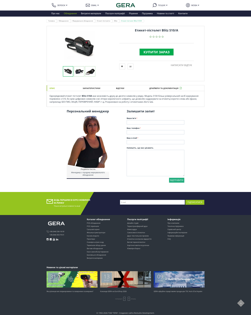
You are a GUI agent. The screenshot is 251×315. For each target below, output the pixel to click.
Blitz (115, 21)
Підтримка (147, 13)
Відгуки (120, 88)
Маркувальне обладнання (82, 21)
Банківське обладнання (96, 255)
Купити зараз (157, 52)
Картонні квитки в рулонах (138, 245)
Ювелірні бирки (133, 248)
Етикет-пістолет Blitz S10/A (131, 21)
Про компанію (173, 223)
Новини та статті (165, 13)
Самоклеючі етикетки (136, 232)
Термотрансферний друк (137, 226)
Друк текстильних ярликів (138, 236)
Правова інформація (175, 236)
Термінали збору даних (96, 245)
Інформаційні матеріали (177, 232)
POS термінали (93, 226)
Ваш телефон (133, 128)
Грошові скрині (93, 229)
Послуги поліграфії (115, 13)
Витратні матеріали (91, 13)
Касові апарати (93, 236)
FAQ (169, 239)
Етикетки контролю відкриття (139, 239)
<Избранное (122, 66)
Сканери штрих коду (95, 242)
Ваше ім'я (131, 118)
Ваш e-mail (132, 138)
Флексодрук (132, 229)
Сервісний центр (174, 229)
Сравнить (130, 66)
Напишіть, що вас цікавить (140, 148)
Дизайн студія (132, 223)
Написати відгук (181, 65)
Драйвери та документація (163, 88)
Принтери (91, 239)
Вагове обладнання (95, 248)
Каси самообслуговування (97, 252)
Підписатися (194, 202)
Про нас (55, 13)
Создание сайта (126, 313)
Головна (51, 21)
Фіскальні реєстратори (96, 232)
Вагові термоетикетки (136, 242)
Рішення (133, 13)
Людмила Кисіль (88, 169)
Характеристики (91, 88)
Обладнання (70, 13)
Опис (52, 88)
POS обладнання (93, 223)
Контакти (183, 13)
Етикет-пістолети (103, 21)
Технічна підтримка (175, 226)
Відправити (176, 180)
